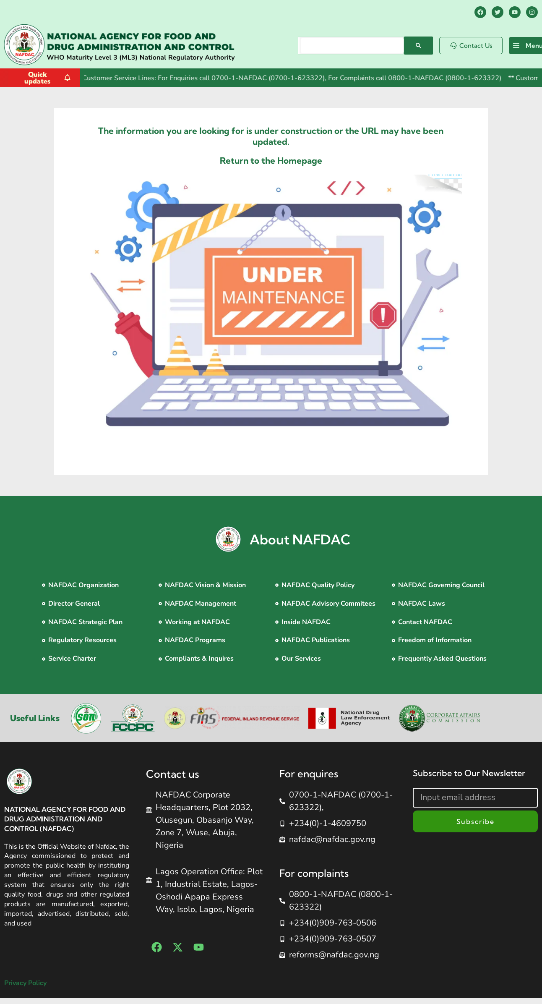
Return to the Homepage (271, 160)
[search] (352, 45)
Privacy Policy (25, 983)
